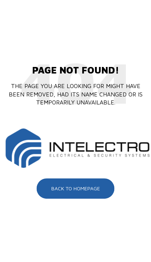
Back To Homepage (75, 188)
